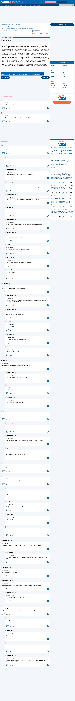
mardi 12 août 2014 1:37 (10, 658)
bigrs (3, 411)
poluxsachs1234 (5, 476)
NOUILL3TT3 (9, 219)
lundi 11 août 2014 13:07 (10, 324)
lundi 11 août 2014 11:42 (9, 312)
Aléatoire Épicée (18, 5)
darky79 (8, 257)
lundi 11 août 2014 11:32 (9, 620)
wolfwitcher (9, 169)
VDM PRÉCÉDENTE (5, 77)
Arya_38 (8, 618)
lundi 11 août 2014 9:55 (5, 583)
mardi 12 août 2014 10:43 (10, 349)
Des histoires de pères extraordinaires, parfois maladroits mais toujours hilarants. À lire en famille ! (22, 74)
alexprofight (9, 435)
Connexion (71, 2)
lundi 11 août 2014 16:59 (10, 337)
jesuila (8, 385)
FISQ (8, 207)
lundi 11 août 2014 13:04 (10, 555)
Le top (25, 5)
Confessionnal (31, 5)
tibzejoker (4, 567)
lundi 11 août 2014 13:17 (9, 247)
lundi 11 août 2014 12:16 (9, 210)
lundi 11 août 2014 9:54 (5, 478)
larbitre (4, 283)
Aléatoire (7, 5)
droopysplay (5, 580)
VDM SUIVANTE (45, 77)
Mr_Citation (9, 295)
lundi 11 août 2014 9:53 (5, 102)
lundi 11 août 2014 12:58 (10, 400)
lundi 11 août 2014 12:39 (10, 222)
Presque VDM (39, 5)
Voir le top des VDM (62, 102)
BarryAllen (9, 592)
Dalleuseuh (4, 40)
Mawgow (9, 157)
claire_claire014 (5, 463)
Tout (2, 5)
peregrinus (4, 540)
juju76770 (4, 100)
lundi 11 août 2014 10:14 (10, 375)
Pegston (8, 643)
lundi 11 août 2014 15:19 (9, 260)
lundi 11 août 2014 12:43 (10, 235)
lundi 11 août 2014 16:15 (5, 43)
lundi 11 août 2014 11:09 (10, 298)
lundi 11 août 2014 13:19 (9, 504)
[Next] (35, 670)
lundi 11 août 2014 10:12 (9, 172)
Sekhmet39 (9, 655)
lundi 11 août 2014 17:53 (10, 517)
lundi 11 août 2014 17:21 (9, 438)
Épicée (12, 5)
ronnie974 (9, 397)
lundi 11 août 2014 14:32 (10, 633)
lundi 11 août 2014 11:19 (9, 185)
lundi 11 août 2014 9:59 (5, 608)
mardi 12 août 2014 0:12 (10, 595)
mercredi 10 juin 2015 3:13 (10, 272)
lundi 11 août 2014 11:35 (9, 197)
